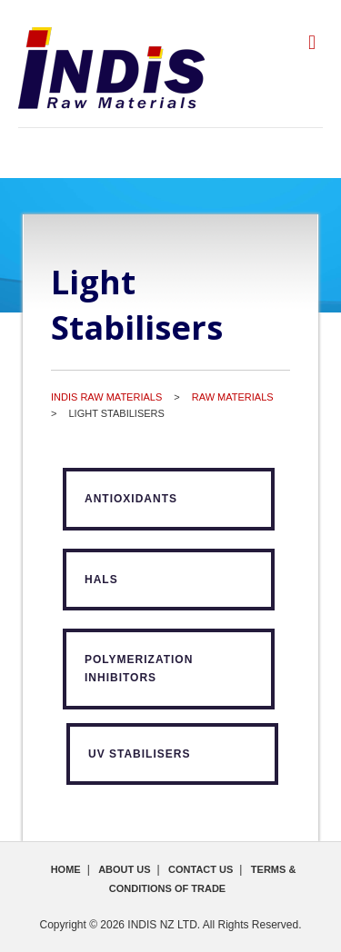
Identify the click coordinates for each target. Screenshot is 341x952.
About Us (124, 869)
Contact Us (200, 869)
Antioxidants (131, 498)
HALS (101, 579)
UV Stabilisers (139, 754)
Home (66, 869)
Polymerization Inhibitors (139, 668)
